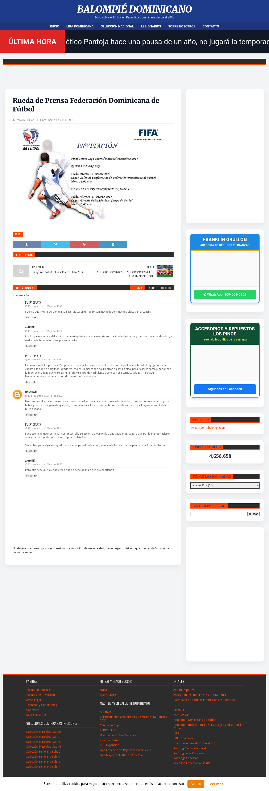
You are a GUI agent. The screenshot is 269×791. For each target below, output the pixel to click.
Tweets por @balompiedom (207, 427)
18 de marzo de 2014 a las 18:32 (45, 331)
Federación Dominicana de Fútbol (194, 719)
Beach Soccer (108, 694)
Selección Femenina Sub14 (43, 766)
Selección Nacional (117, 26)
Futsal (103, 689)
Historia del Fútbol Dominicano (119, 735)
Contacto (211, 26)
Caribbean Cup (109, 725)
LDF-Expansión (109, 745)
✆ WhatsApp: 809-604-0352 (224, 294)
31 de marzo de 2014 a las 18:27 (45, 464)
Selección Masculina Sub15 (43, 741)
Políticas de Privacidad (40, 694)
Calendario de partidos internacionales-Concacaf (204, 700)
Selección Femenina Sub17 (43, 756)
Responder (31, 317)
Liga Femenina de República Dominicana (125, 750)
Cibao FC (179, 710)
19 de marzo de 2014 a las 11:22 (45, 396)
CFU (176, 705)
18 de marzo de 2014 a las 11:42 (45, 306)
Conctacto (32, 710)
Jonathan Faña (109, 740)
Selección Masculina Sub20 (43, 731)
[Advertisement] (216, 156)
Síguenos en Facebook (225, 389)
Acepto (196, 784)
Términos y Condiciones (41, 705)
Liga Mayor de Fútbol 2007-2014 (121, 755)
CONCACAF (181, 714)
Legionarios (151, 26)
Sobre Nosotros (181, 26)
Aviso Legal (33, 700)
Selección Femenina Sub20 (43, 751)
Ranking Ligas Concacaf (188, 753)
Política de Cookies (38, 689)
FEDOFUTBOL (109, 730)
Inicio (54, 26)
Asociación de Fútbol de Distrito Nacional (199, 694)
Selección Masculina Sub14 (43, 746)
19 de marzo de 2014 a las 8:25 (44, 359)
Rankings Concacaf (185, 758)
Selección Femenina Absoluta (191, 763)
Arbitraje (105, 711)
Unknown (31, 392)
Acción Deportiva (184, 689)
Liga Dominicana (80, 26)
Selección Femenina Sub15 (43, 761)
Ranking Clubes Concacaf (189, 748)
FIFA (176, 733)
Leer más (215, 784)
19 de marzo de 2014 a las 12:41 (45, 428)
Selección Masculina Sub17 (43, 736)
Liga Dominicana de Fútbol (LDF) (194, 743)
